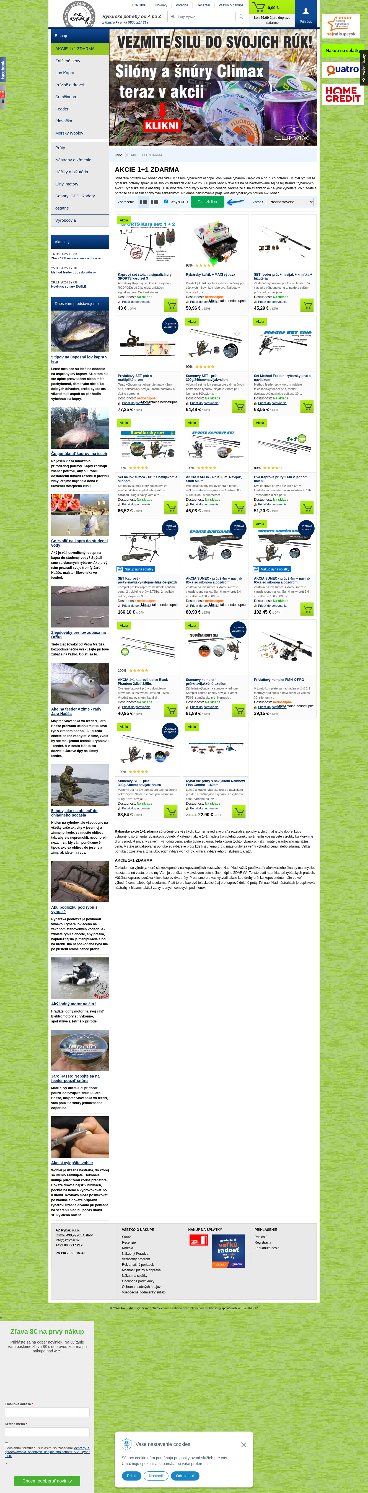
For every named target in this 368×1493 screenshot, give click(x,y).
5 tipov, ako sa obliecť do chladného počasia (74, 813)
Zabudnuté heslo (267, 1248)
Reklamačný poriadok (138, 1265)
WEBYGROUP (248, 1308)
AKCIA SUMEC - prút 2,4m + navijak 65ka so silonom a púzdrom (282, 580)
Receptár (203, 5)
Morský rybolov (69, 133)
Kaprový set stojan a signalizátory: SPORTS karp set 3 (145, 276)
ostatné (62, 208)
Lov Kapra (64, 72)
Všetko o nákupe (231, 5)
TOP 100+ (139, 5)
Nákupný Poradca (135, 1254)
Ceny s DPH (179, 202)
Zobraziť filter (207, 202)
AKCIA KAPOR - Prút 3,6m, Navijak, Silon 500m (214, 479)
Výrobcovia (65, 220)
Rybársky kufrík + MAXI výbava (210, 275)
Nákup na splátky (134, 1276)
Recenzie (129, 1242)
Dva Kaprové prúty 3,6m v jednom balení (280, 479)
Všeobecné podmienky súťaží (144, 1292)
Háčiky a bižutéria (71, 171)
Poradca (182, 5)
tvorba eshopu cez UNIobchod (183, 1308)
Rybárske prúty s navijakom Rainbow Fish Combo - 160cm (215, 783)
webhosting (213, 1308)
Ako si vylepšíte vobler (72, 1163)
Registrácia (263, 1242)
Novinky (161, 5)
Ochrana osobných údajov (141, 1287)
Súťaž (126, 1237)
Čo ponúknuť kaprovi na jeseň (79, 453)
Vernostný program (136, 1259)
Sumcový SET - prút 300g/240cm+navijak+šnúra (139, 783)
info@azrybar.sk (67, 1240)
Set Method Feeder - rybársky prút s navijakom (282, 378)
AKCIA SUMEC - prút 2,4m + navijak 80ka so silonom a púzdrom (214, 580)
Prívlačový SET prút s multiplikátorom (135, 378)
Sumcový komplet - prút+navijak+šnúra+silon (206, 682)
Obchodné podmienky (138, 1281)
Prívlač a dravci (69, 84)
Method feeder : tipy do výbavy (73, 272)
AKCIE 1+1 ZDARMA (75, 48)
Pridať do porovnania (136, 301)
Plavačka (63, 120)
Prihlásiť (261, 1237)
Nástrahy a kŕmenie (73, 159)
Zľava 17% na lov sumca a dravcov (76, 258)
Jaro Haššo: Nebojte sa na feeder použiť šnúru (75, 1078)
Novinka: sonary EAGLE (68, 286)
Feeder (62, 109)
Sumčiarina (65, 96)
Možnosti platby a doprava (141, 1270)
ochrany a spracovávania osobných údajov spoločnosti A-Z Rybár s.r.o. (47, 1452)
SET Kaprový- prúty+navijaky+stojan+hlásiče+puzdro (147, 580)
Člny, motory (66, 184)
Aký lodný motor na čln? (73, 1004)
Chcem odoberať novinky (47, 1481)
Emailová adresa (18, 1404)
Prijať (131, 1476)
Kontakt (127, 1248)
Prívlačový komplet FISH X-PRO (279, 680)
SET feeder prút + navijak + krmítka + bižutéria (283, 276)
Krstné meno (15, 1424)
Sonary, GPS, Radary (75, 195)
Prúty (60, 147)
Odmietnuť (185, 1476)
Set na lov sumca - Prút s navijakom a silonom (147, 479)
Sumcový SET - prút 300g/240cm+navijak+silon (207, 378)
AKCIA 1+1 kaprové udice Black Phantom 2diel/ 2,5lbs (143, 682)
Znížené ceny (67, 60)
